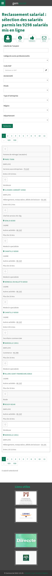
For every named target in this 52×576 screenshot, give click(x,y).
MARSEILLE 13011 (11, 343)
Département (9, 115)
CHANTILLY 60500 (10, 251)
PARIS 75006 (8, 159)
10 (39, 136)
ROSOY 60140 (9, 404)
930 (14, 140)
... (4, 140)
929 (9, 140)
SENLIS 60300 (9, 220)
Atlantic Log (29, 573)
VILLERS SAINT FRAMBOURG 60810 (17, 373)
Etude (6, 86)
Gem (19, 3)
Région (6, 105)
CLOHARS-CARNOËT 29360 (14, 190)
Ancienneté (8, 76)
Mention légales (41, 573)
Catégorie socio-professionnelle (17, 56)
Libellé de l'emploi (11, 46)
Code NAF (7, 66)
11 (44, 136)
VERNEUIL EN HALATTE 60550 (15, 282)
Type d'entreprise (11, 96)
